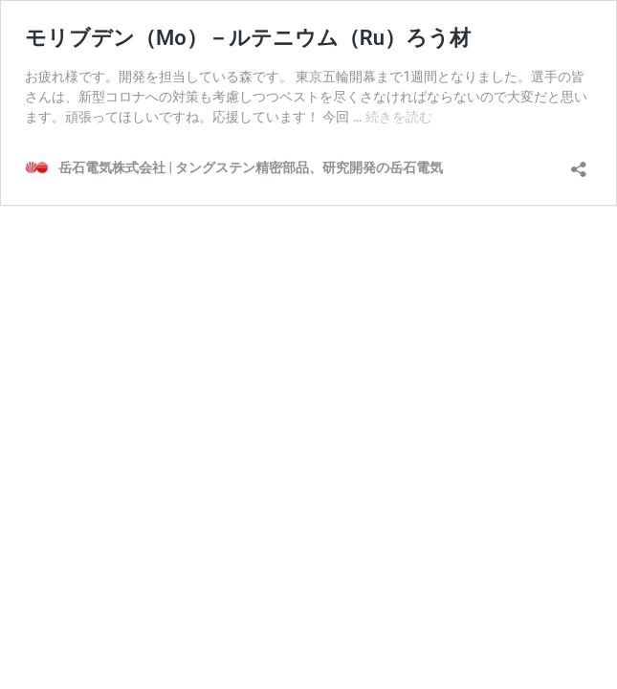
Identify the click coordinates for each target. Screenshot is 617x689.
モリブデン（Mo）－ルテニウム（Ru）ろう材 (248, 38)
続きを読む (398, 116)
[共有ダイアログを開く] (578, 163)
